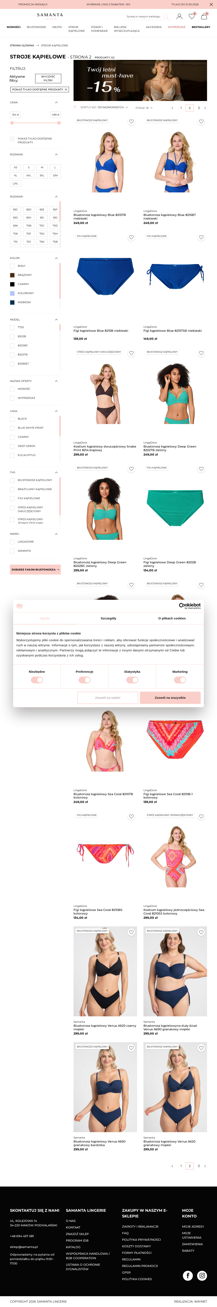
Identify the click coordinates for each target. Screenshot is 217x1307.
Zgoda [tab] (45, 618)
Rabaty (188, 1251)
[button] (211, 4)
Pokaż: (140, 107)
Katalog (73, 1247)
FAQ (125, 1233)
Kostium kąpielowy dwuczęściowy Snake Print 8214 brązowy (105, 448)
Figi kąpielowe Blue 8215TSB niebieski (172, 331)
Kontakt (73, 1227)
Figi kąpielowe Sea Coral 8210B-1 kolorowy (168, 796)
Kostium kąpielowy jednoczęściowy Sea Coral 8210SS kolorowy (173, 911)
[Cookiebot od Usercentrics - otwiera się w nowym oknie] (182, 606)
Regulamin (131, 1259)
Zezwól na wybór (108, 697)
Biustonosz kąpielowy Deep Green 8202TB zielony (169, 448)
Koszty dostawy (136, 1246)
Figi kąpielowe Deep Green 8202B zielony (169, 564)
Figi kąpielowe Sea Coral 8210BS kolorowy (98, 911)
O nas (71, 1221)
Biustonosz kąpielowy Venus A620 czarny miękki (105, 1027)
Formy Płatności (137, 1253)
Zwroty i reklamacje (140, 1226)
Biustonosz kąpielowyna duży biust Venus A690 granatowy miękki (170, 1027)
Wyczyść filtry (48, 78)
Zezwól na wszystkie (170, 697)
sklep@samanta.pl (24, 1247)
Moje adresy (193, 1226)
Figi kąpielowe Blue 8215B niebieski (101, 331)
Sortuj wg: (89, 107)
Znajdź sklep (77, 1234)
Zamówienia (192, 1244)
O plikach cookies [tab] (172, 618)
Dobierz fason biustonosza (35, 569)
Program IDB (77, 1240)
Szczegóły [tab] (108, 618)
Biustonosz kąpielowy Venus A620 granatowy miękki (169, 1143)
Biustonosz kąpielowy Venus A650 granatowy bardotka (99, 1143)
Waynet (200, 1301)
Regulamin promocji (140, 1266)
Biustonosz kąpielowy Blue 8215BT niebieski (169, 216)
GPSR (126, 1272)
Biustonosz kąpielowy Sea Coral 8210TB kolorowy (103, 796)
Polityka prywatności (141, 1240)
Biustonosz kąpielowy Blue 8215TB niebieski (100, 216)
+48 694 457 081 (22, 1236)
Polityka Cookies (137, 1279)
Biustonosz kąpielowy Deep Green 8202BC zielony (100, 564)
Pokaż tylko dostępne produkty (39, 89)
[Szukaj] (147, 16)
